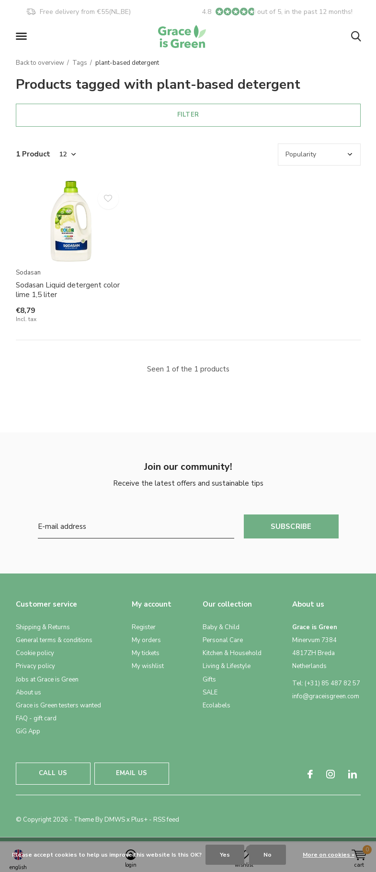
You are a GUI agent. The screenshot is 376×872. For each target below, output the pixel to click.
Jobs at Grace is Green (47, 679)
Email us (131, 773)
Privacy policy (35, 666)
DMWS (114, 819)
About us (28, 692)
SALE (210, 692)
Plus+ (139, 819)
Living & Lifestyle (227, 666)
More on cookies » (328, 855)
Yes (225, 855)
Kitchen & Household (232, 653)
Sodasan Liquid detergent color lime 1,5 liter (68, 290)
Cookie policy (35, 653)
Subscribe (291, 526)
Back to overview (40, 63)
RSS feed (166, 819)
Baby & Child (221, 627)
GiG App (28, 731)
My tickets (146, 653)
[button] (23, 36)
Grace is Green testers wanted (58, 705)
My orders (146, 640)
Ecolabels (216, 705)
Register (144, 627)
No (267, 855)
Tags (79, 63)
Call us (53, 773)
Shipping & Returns (43, 627)
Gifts (209, 679)
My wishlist (148, 666)
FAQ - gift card (36, 718)
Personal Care (223, 640)
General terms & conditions (54, 640)
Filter (188, 114)
